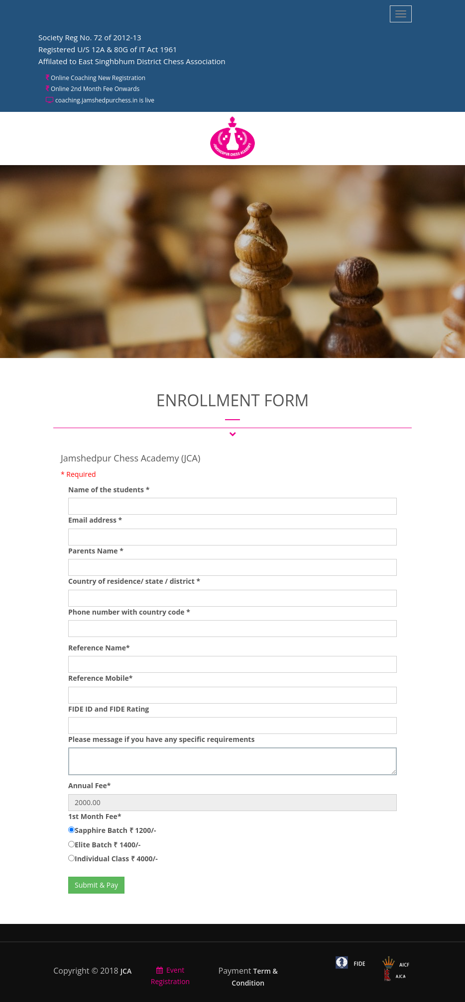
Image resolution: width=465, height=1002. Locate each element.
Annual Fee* (89, 785)
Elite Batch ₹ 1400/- (107, 844)
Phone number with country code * (129, 612)
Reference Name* (99, 647)
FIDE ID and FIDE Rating (108, 709)
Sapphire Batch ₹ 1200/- (115, 830)
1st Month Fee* (94, 816)
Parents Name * (95, 550)
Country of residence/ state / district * (134, 581)
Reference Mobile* (100, 678)
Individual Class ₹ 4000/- (116, 858)
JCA (125, 971)
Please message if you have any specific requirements (161, 739)
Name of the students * (108, 489)
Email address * (95, 520)
